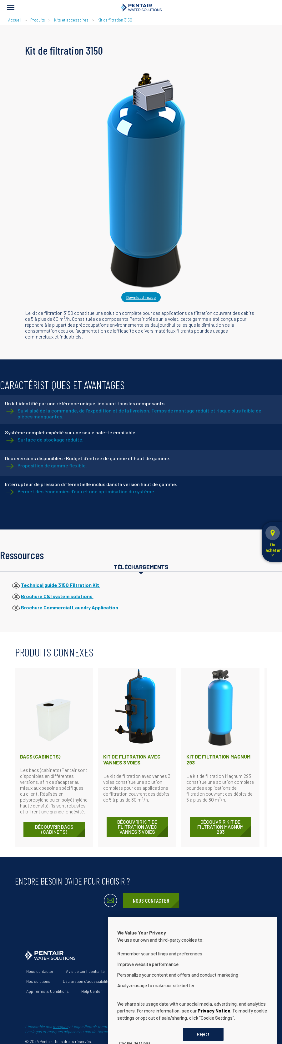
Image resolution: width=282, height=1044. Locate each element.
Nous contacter (151, 900)
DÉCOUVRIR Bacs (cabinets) (54, 829)
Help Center (91, 991)
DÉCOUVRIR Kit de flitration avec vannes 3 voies (137, 827)
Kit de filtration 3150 (115, 19)
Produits (37, 19)
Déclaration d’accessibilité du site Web (97, 981)
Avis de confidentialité (85, 971)
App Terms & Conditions (47, 991)
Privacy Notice (214, 1032)
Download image (141, 297)
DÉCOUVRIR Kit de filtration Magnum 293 (220, 827)
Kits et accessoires (71, 19)
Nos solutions (38, 981)
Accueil (14, 19)
